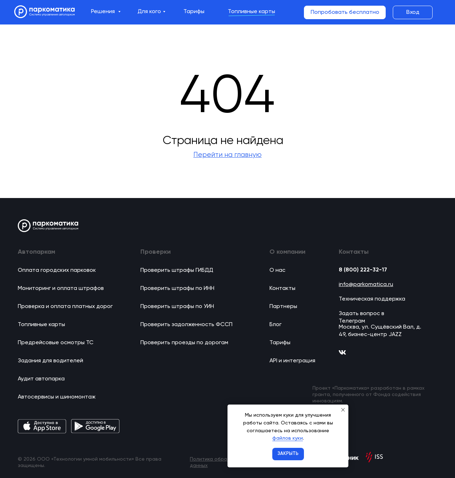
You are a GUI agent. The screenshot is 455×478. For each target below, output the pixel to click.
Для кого (149, 12)
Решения (103, 12)
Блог (275, 325)
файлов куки (287, 438)
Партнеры (283, 306)
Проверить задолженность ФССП (186, 325)
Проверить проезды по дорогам (184, 343)
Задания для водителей (50, 361)
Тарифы (193, 12)
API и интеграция (292, 361)
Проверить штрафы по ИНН (177, 288)
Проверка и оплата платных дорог (65, 306)
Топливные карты (251, 12)
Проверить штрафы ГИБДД (176, 270)
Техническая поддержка (372, 299)
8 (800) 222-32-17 (363, 270)
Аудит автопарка (41, 379)
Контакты (282, 288)
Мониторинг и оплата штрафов (61, 288)
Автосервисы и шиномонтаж (57, 397)
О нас (277, 270)
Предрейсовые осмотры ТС (55, 343)
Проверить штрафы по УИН (177, 306)
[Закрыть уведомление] (343, 409)
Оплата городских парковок (57, 270)
